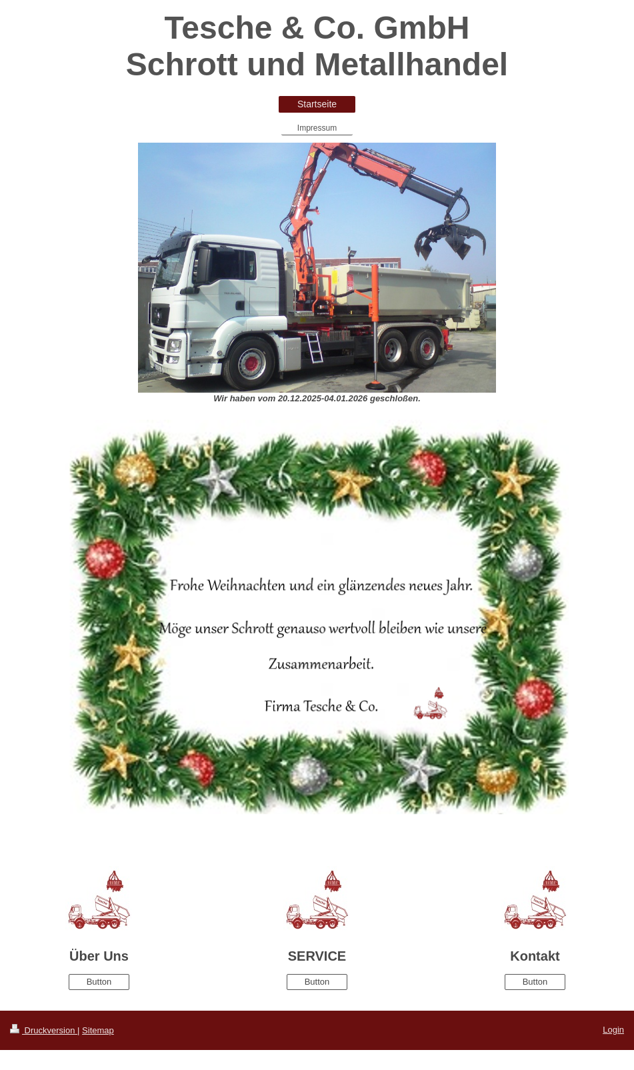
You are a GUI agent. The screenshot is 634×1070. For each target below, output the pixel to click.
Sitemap (98, 1030)
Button (99, 982)
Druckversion (43, 1030)
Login (613, 1030)
